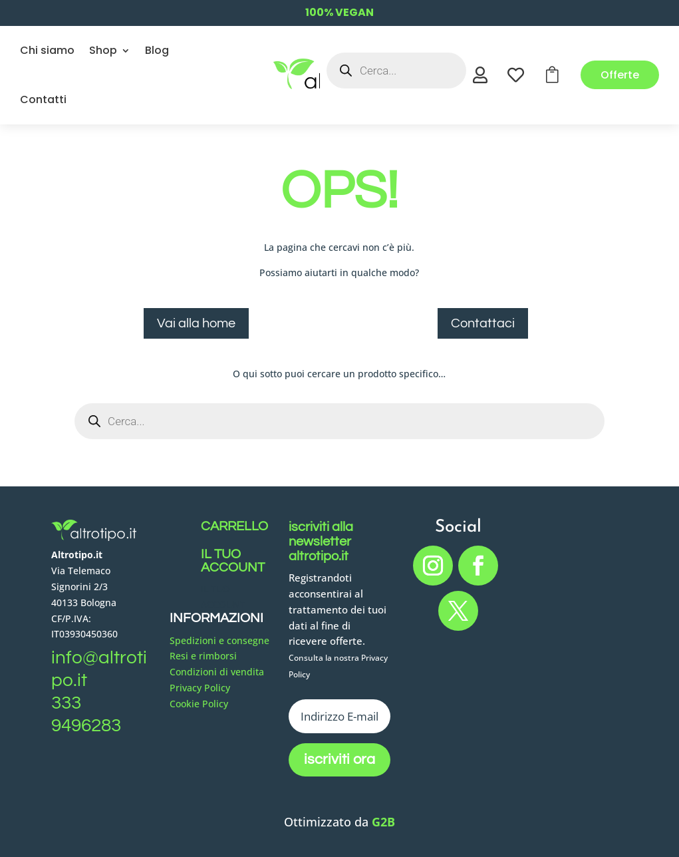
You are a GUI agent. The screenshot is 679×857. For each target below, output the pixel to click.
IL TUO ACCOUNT (233, 561)
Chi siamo (47, 50)
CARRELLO (234, 526)
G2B (383, 822)
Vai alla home (196, 323)
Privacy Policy (200, 687)
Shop (103, 50)
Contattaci (483, 323)
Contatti (43, 99)
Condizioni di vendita (217, 671)
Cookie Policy (199, 703)
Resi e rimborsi (203, 655)
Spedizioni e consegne (219, 640)
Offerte (620, 75)
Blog (157, 50)
